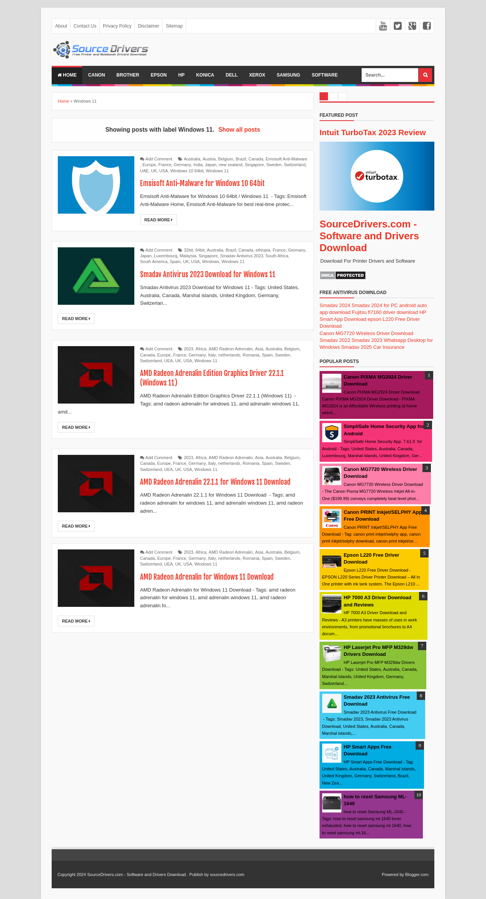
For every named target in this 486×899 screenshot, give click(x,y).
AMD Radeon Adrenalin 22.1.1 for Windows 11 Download (219, 482)
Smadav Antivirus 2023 (241, 255)
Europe (149, 164)
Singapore (254, 164)
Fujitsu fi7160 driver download (385, 312)
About (61, 26)
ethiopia (263, 250)
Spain (175, 261)
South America (154, 261)
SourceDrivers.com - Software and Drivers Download (369, 235)
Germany (182, 164)
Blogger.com (417, 874)
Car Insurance (388, 347)
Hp (181, 75)
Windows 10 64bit (187, 170)
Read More (158, 219)
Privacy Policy (117, 26)
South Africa (277, 255)
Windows (210, 261)
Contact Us (84, 26)
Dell (232, 75)
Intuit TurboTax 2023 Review (373, 132)
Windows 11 (217, 170)
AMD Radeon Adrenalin (231, 349)
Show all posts (239, 129)
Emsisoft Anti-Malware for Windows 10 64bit (206, 183)
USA (163, 170)
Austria (208, 159)
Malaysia (187, 255)
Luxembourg (165, 255)
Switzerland (295, 164)
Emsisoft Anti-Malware (286, 159)
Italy (212, 355)
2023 (188, 349)
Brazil (241, 159)
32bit (188, 250)
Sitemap (174, 26)
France (164, 164)
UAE (144, 170)
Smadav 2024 (335, 305)
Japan (210, 164)
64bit (199, 250)
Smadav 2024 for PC (375, 305)
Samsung (288, 75)
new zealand (231, 164)
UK (154, 170)
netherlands (229, 355)
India (197, 164)
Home (67, 75)
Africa (201, 349)
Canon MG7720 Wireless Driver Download (366, 333)
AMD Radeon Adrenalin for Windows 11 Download (211, 577)
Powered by (393, 874)
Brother (127, 75)
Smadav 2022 (335, 340)
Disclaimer (148, 26)
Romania (251, 355)
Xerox (257, 75)
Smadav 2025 (356, 347)
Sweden (274, 164)
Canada (255, 159)
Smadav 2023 (367, 340)
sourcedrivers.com (227, 874)
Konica (205, 75)
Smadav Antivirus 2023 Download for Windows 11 (212, 274)
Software (324, 75)
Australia (192, 159)
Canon (96, 75)
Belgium (225, 159)
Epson (159, 75)
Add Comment (158, 159)
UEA (168, 360)
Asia (259, 349)
